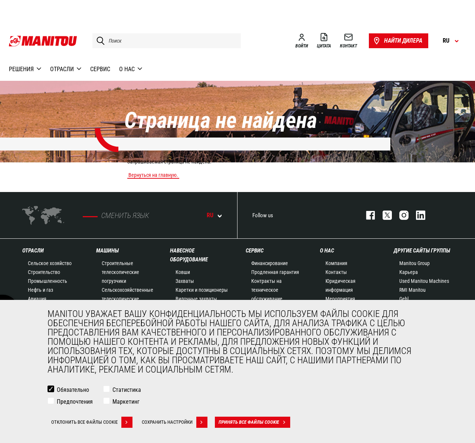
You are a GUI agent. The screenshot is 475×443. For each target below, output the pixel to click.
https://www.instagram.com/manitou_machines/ (400, 215)
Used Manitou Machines (424, 281)
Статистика (126, 389)
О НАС (327, 250)
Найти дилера (397, 40)
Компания (336, 263)
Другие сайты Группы (422, 250)
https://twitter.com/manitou (383, 215)
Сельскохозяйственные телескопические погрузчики (127, 299)
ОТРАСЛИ (33, 250)
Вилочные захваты (196, 299)
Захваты (185, 281)
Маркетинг (126, 401)
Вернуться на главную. (153, 175)
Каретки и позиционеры (202, 290)
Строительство (44, 272)
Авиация (37, 299)
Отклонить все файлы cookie (91, 422)
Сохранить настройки (174, 422)
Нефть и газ (40, 290)
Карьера (408, 272)
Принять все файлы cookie (254, 422)
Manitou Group (414, 263)
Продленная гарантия (275, 272)
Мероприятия (340, 299)
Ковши (183, 272)
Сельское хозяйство (50, 263)
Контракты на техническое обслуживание (266, 290)
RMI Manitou (412, 290)
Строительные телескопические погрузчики (120, 272)
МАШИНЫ (107, 250)
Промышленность (47, 281)
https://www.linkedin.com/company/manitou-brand (417, 215)
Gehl (404, 299)
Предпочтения (75, 401)
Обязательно (73, 389)
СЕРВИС (254, 250)
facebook (366, 215)
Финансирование (269, 263)
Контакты (336, 272)
